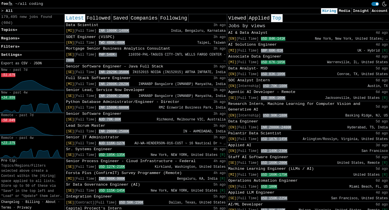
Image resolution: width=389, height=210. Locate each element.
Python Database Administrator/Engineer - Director (122, 102)
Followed (98, 18)
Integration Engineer (89, 196)
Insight (361, 11)
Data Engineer (243, 121)
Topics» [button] (9, 30)
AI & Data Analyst (248, 33)
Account (380, 11)
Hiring (329, 11)
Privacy (24, 208)
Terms (6, 208)
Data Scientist (82, 25)
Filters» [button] (10, 46)
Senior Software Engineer (94, 114)
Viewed (237, 18)
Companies (144, 18)
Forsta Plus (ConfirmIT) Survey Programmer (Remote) (124, 173)
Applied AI (240, 145)
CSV (24, 63)
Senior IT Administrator (92, 137)
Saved (120, 18)
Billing (33, 202)
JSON (38, 63)
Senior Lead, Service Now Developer (105, 90)
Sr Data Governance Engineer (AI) (103, 185)
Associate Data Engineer (255, 56)
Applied (259, 18)
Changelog (10, 202)
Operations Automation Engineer (263, 181)
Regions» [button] (10, 38)
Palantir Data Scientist (255, 133)
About (51, 202)
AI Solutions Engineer (252, 45)
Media (344, 11)
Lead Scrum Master (85, 126)
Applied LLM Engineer (251, 192)
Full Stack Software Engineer (98, 78)
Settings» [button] (11, 55)
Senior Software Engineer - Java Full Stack (114, 66)
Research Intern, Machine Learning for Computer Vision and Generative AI (294, 107)
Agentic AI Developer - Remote (262, 92)
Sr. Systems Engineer (89, 149)
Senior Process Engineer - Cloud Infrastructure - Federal (131, 161)
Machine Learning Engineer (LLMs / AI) (271, 169)
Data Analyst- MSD (248, 68)
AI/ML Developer (245, 204)
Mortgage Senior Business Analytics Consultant (118, 48)
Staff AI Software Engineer (258, 157)
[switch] (375, 4)
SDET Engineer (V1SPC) (90, 37)
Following (173, 18)
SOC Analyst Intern (249, 80)
